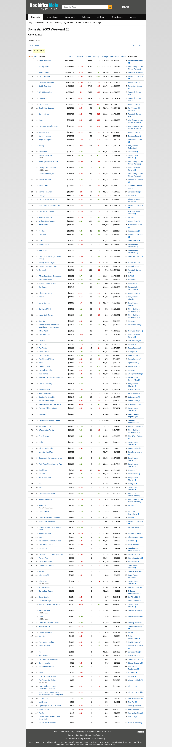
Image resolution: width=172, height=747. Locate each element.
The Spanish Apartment (47, 168)
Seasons (87, 22)
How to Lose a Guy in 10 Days (50, 205)
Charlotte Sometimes (46, 565)
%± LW (80, 57)
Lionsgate (132, 283)
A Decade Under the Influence (50, 541)
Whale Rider (43, 225)
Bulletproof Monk (45, 309)
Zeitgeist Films (134, 192)
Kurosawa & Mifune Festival (49, 623)
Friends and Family (46, 448)
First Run (132, 686)
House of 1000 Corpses (47, 283)
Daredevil (42, 270)
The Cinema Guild (135, 692)
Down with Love (45, 114)
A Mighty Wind (44, 132)
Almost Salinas (44, 626)
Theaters (88, 57)
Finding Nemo (44, 66)
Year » (135, 46)
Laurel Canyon (44, 303)
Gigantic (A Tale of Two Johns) (50, 706)
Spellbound (43, 152)
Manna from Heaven (46, 667)
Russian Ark (43, 374)
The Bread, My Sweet (47, 493)
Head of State (44, 244)
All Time (100, 17)
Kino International (135, 537)
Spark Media (133, 363)
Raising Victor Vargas (47, 263)
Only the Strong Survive (47, 676)
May (40, 484)
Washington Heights (46, 642)
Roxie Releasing (135, 393)
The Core (42, 235)
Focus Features (135, 348)
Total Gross (114, 57)
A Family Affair (44, 575)
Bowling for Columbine (47, 397)
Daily (30, 22)
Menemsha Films (135, 533)
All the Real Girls (45, 477)
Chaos (41, 617)
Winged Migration (45, 155)
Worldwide (70, 17)
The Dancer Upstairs (46, 211)
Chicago (42, 196)
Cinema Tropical (135, 571)
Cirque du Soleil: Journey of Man (51, 458)
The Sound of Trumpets (47, 723)
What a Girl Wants (45, 293)
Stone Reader (44, 597)
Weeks (123, 57)
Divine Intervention (46, 562)
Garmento (43, 548)
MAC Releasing (135, 642)
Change (96, 57)
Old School (43, 287)
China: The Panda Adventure (49, 518)
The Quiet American (46, 370)
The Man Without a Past (48, 408)
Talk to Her (43, 581)
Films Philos (133, 544)
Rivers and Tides (45, 393)
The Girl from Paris (46, 544)
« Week (30, 46)
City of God (43, 344)
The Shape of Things (46, 359)
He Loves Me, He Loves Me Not (50, 404)
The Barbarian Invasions (48, 199)
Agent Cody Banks (46, 315)
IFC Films (132, 541)
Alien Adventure (44, 656)
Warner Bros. (134, 82)
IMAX (131, 217)
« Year (36, 46)
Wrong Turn (43, 98)
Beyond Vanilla (44, 663)
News (67, 731)
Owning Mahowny (45, 384)
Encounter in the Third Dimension (51, 554)
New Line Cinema (135, 256)
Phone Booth (43, 186)
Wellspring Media (135, 374)
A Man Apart (43, 331)
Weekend (79, 731)
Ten (40, 652)
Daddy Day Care (45, 86)
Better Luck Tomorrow (47, 521)
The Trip (42, 341)
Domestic (35, 17)
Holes (41, 120)
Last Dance (43, 702)
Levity (41, 442)
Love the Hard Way (46, 452)
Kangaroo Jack (44, 366)
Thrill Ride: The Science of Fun (50, 464)
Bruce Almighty (44, 73)
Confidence (43, 470)
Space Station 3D (45, 217)
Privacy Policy (78, 745)
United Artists (134, 231)
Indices (133, 17)
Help (102, 735)
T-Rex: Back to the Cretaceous (50, 276)
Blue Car (42, 321)
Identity (41, 146)
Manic (41, 673)
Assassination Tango (46, 401)
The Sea (42, 474)
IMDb (96, 739)
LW (35, 57)
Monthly (58, 22)
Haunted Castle (44, 390)
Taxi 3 (41, 241)
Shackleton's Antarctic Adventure (51, 377)
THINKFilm (133, 152)
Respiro (41, 297)
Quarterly (68, 22)
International (52, 17)
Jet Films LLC (134, 597)
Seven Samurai (44, 610)
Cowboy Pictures (135, 587)
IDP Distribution (135, 263)
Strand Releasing (135, 659)
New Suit (42, 636)
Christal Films (134, 241)
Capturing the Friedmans (48, 266)
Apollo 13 (42, 505)
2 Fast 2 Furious (45, 60)
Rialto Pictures (134, 601)
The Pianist (43, 348)
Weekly (49, 22)
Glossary (71, 735)
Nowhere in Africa (45, 192)
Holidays (97, 22)
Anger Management (46, 140)
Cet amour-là (43, 698)
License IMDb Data (92, 735)
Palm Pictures (134, 474)
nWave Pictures (135, 390)
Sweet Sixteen (44, 352)
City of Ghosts (44, 355)
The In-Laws (43, 104)
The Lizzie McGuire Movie (48, 126)
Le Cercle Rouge (45, 601)
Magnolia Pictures (135, 266)
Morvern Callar (44, 587)
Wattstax (42, 414)
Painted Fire (43, 558)
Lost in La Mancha (45, 632)
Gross (71, 57)
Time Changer (44, 436)
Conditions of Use (62, 745)
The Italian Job (44, 76)
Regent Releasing (135, 448)
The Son (42, 713)
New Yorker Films (135, 617)
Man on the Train (45, 180)
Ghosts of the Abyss (46, 174)
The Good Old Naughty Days (49, 659)
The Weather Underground (49, 420)
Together (42, 231)
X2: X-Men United (45, 92)
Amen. (41, 537)
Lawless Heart (44, 512)
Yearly (78, 22)
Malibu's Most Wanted (47, 221)
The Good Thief (44, 335)
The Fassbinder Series (47, 680)
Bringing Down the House (48, 161)
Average (104, 57)
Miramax (132, 196)
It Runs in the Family (46, 430)
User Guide (80, 735)
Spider (41, 487)
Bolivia (41, 571)
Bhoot (41, 363)
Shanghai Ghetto (45, 533)
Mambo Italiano (45, 136)
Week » (141, 46)
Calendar (86, 17)
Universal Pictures (135, 73)
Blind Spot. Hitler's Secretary (49, 604)
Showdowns (117, 17)
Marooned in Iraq (45, 426)
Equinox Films (134, 136)
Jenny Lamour (44, 709)
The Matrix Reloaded (46, 82)
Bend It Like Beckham (47, 108)
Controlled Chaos (46, 591)
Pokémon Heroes (45, 280)
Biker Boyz (43, 250)
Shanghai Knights (45, 499)
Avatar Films (133, 562)
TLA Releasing (134, 341)
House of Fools (44, 646)
